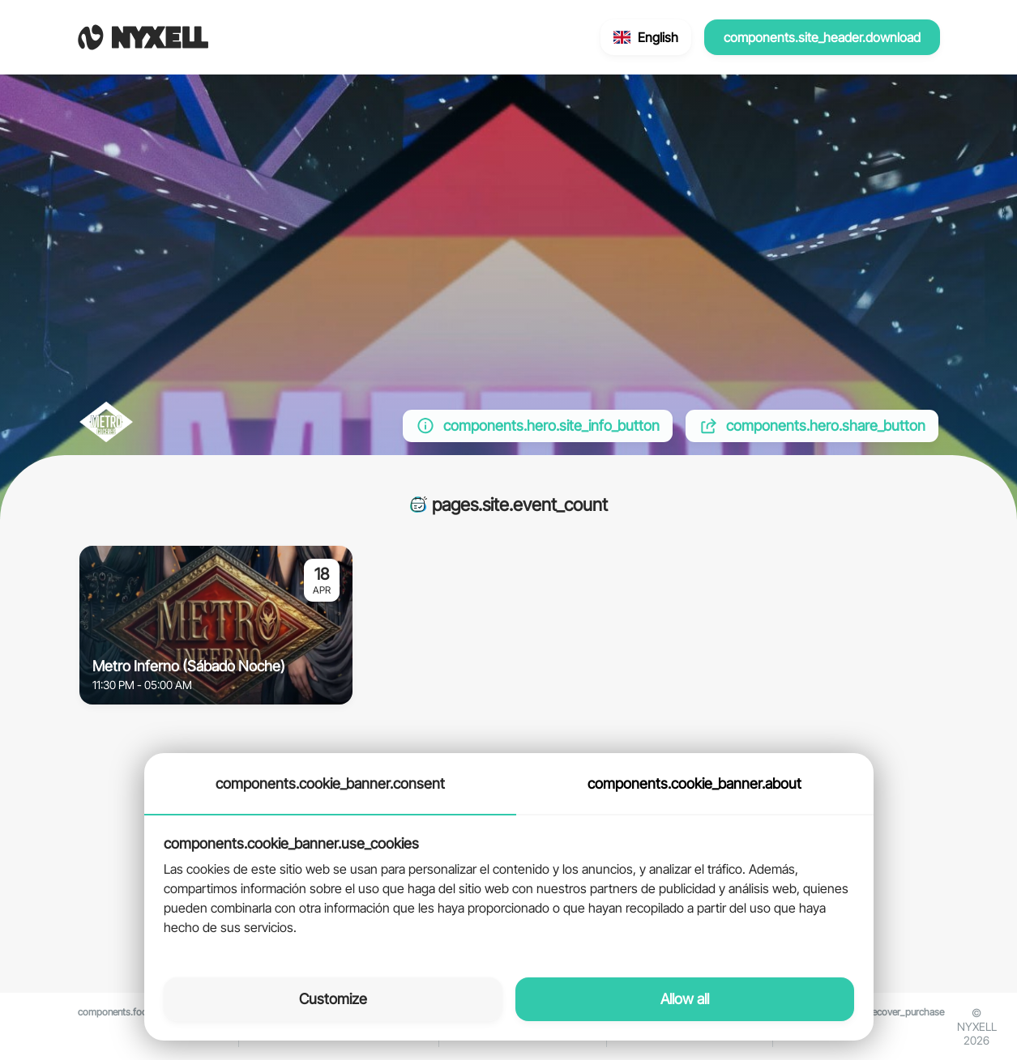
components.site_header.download (822, 37)
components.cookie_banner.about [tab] (694, 783)
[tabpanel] (509, 886)
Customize (333, 998)
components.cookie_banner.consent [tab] (330, 783)
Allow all (684, 998)
